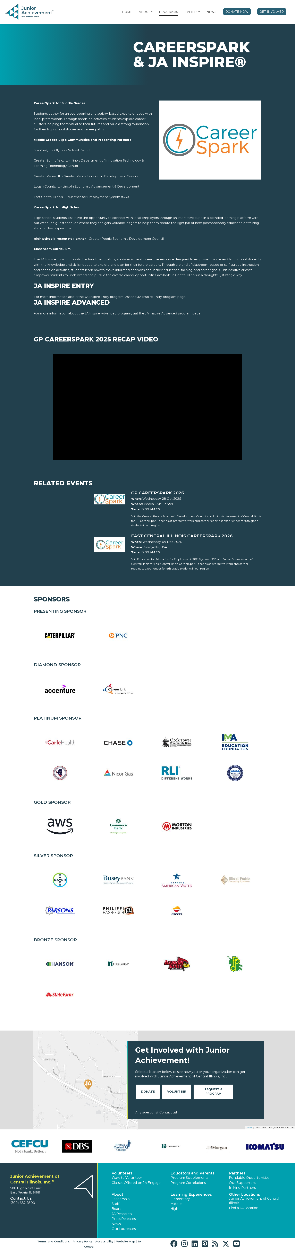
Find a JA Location (243, 1208)
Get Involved (272, 12)
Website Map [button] (125, 1241)
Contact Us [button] (21, 1198)
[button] (151, 12)
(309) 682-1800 (22, 1203)
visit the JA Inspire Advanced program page (167, 313)
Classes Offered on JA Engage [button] (136, 1183)
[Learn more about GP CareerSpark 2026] (196, 493)
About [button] (117, 1194)
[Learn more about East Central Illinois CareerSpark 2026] (196, 536)
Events (191, 12)
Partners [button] (237, 1173)
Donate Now (237, 12)
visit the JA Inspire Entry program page (155, 297)
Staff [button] (115, 1204)
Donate (148, 1091)
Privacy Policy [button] (83, 1241)
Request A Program (213, 1091)
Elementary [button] (180, 1199)
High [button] (174, 1209)
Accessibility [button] (104, 1241)
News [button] (116, 1224)
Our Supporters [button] (242, 1183)
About (144, 12)
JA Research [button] (122, 1214)
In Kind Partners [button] (242, 1188)
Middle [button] (176, 1204)
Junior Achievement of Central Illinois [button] (254, 1201)
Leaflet (249, 1127)
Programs (168, 12)
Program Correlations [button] (188, 1183)
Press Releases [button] (124, 1219)
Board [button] (117, 1209)
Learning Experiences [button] (191, 1194)
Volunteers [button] (122, 1173)
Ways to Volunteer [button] (127, 1178)
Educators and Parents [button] (192, 1173)
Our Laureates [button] (124, 1229)
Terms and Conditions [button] (53, 1241)
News (211, 12)
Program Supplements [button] (189, 1178)
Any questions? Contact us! (156, 1112)
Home (127, 12)
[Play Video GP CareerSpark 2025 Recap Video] (147, 407)
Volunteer (176, 1091)
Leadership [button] (121, 1199)
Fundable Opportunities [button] (249, 1178)
